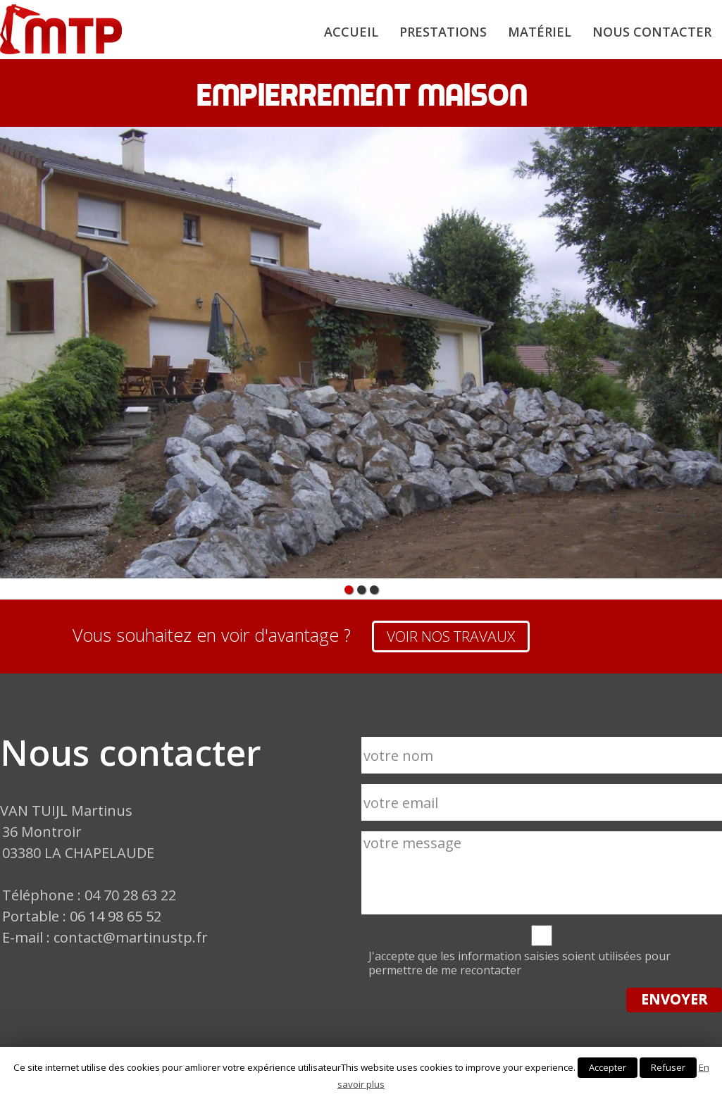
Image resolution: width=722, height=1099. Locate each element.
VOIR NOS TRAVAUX (451, 636)
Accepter (607, 1067)
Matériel (539, 31)
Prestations (443, 31)
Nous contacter (651, 31)
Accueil (351, 31)
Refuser (668, 1067)
